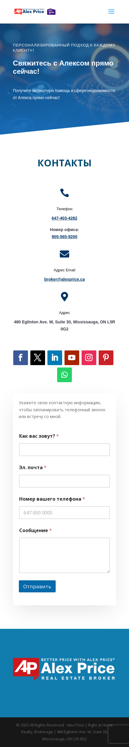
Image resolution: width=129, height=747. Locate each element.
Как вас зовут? (39, 436)
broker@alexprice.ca (64, 279)
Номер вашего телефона (52, 499)
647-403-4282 (64, 218)
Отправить (37, 586)
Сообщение (35, 530)
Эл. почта (33, 467)
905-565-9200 (64, 236)
